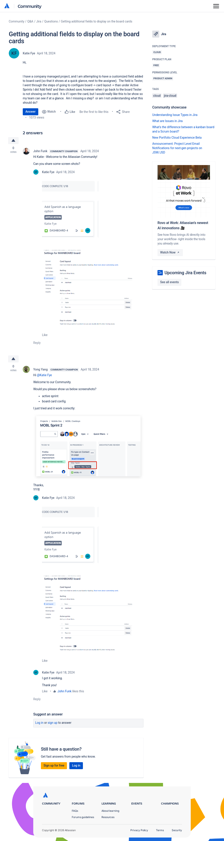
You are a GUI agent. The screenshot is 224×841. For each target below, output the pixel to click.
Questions (51, 21)
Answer (30, 111)
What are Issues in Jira (167, 121)
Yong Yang (40, 369)
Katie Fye (29, 53)
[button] (70, 212)
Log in (39, 722)
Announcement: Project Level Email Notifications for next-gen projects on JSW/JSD (177, 148)
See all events (169, 282)
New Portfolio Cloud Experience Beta (177, 137)
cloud (157, 95)
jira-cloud (170, 95)
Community (30, 6)
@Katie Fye (44, 375)
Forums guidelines (83, 817)
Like (44, 335)
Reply (37, 343)
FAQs (75, 810)
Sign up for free (54, 765)
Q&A (30, 21)
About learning (110, 810)
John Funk (40, 151)
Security (177, 830)
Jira (38, 21)
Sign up (53, 722)
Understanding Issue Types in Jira (175, 115)
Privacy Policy (139, 830)
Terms (160, 830)
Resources (108, 817)
